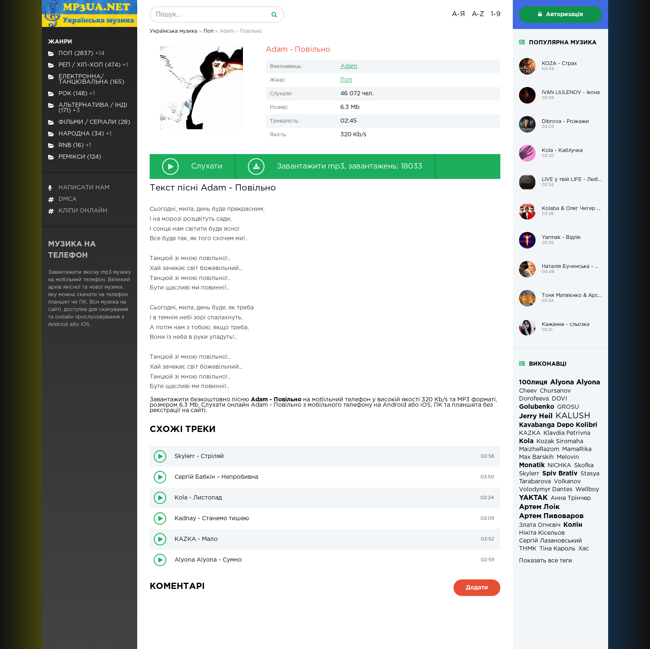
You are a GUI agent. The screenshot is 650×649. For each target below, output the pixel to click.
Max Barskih (536, 457)
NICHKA (559, 465)
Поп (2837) (76, 53)
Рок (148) (71, 94)
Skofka (584, 465)
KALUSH (572, 416)
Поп (346, 79)
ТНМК (527, 548)
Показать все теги (545, 560)
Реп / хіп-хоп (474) (88, 65)
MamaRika (577, 449)
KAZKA (530, 433)
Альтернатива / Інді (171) (87, 108)
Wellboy (587, 489)
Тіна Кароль (557, 548)
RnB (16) (69, 145)
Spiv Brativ (559, 473)
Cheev (528, 390)
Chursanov (555, 390)
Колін (572, 525)
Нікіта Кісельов (542, 533)
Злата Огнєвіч (539, 525)
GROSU (568, 407)
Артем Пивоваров (551, 516)
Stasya (589, 473)
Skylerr (529, 473)
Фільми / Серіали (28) (89, 122)
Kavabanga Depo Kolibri (558, 425)
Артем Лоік (539, 507)
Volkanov (567, 481)
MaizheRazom (539, 449)
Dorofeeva (534, 398)
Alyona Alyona (575, 382)
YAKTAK (533, 498)
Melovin (568, 457)
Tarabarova (535, 481)
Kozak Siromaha (559, 441)
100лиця (533, 382)
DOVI (559, 398)
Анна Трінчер (571, 498)
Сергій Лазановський (550, 540)
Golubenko (536, 407)
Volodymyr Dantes (545, 489)
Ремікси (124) (74, 157)
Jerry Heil (536, 416)
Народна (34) (80, 134)
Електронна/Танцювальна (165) (86, 79)
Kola (526, 441)
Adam (348, 66)
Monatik (532, 465)
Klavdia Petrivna (566, 433)
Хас (583, 548)
